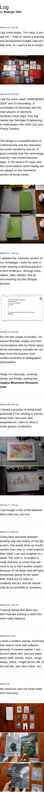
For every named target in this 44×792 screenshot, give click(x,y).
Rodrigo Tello (13, 11)
